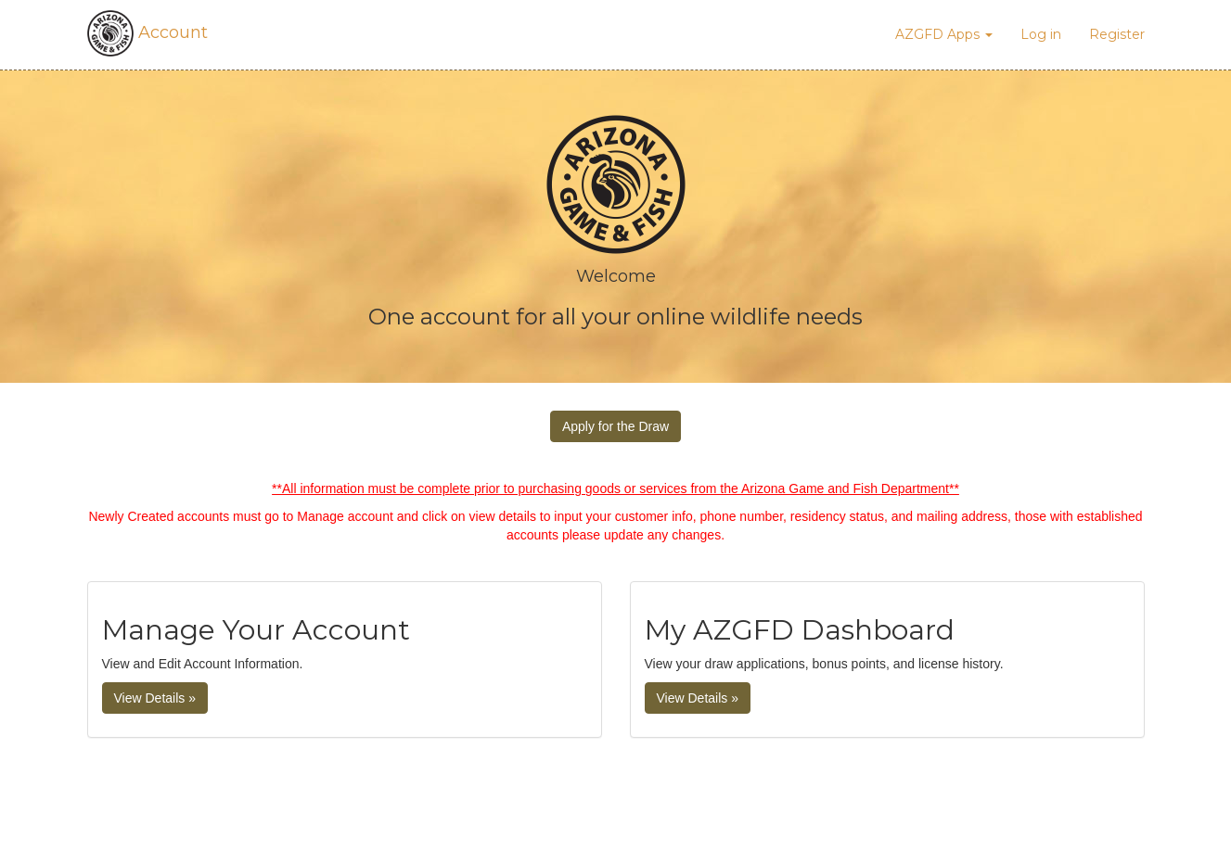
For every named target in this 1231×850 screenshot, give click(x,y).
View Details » (155, 698)
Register (1117, 34)
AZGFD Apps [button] (944, 34)
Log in (1040, 34)
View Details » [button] (697, 698)
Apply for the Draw (615, 426)
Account (147, 32)
